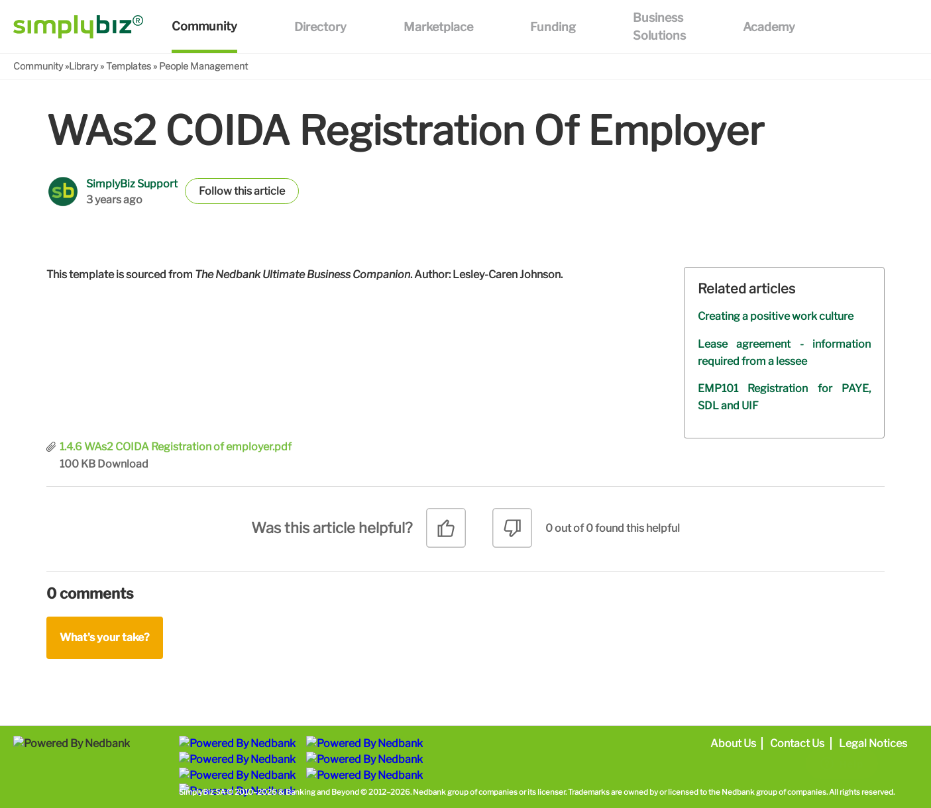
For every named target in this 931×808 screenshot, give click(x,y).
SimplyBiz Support (132, 183)
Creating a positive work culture (775, 316)
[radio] (446, 533)
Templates (128, 66)
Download (122, 464)
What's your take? (105, 637)
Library (83, 66)
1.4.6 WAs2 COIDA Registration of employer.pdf (176, 446)
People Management (203, 66)
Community (38, 66)
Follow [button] (215, 191)
